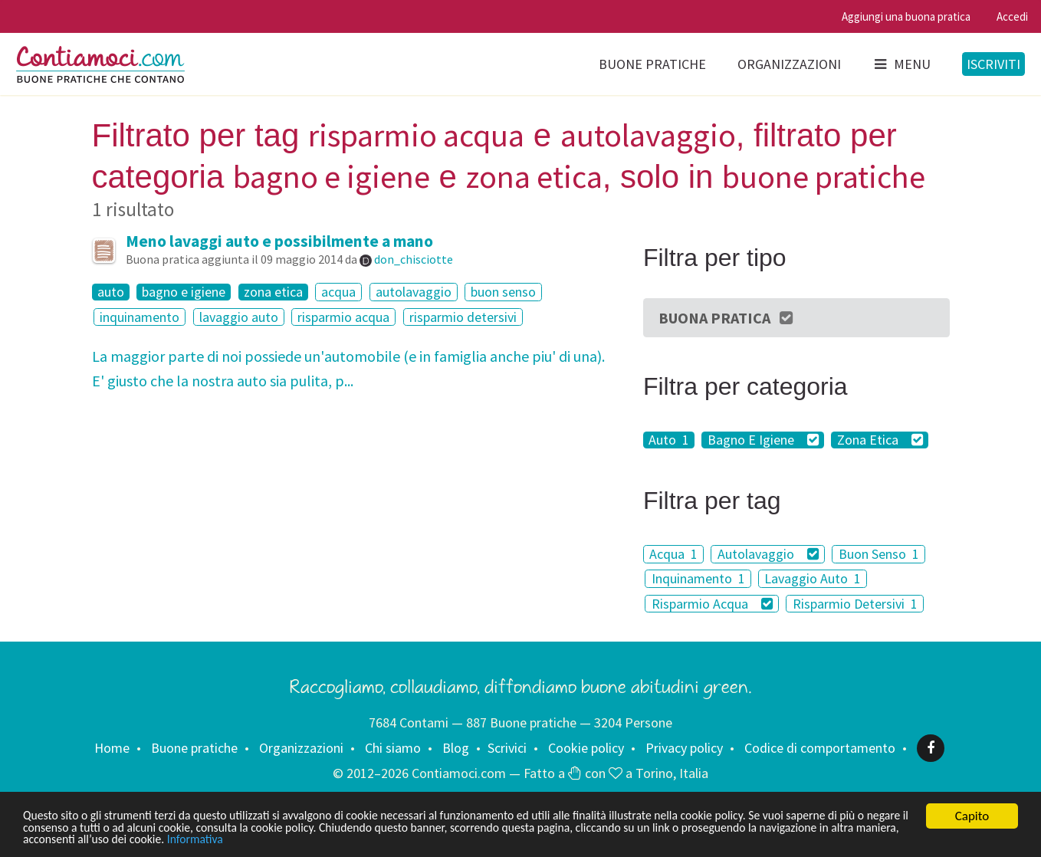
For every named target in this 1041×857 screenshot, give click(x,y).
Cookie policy (586, 748)
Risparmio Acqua (712, 603)
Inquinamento (698, 578)
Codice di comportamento (819, 748)
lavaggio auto (238, 317)
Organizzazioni (789, 64)
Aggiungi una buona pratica (906, 16)
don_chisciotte (413, 259)
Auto (669, 440)
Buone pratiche (652, 64)
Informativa (364, 839)
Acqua (673, 554)
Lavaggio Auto (812, 578)
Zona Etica (880, 440)
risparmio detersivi (463, 317)
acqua (338, 291)
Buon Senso (879, 554)
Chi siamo (393, 748)
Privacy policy (684, 748)
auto (110, 292)
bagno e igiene (183, 292)
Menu (901, 64)
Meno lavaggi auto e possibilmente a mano (279, 241)
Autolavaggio (768, 554)
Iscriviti (993, 64)
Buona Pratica (726, 317)
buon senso (503, 291)
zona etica (273, 292)
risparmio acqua (343, 317)
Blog (455, 748)
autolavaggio (414, 291)
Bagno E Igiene (763, 440)
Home (112, 748)
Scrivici (507, 748)
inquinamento (139, 317)
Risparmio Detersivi (855, 603)
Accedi (1012, 16)
